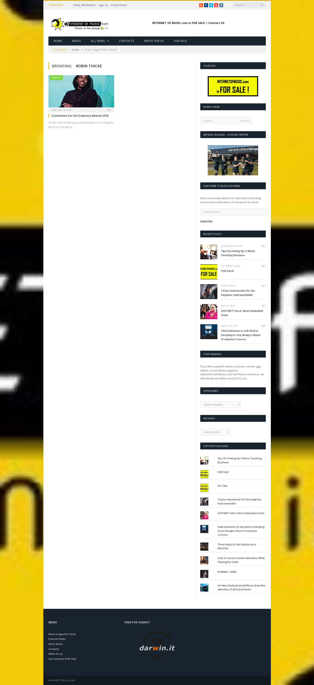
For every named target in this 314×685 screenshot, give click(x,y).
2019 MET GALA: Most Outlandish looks (242, 313)
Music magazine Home (62, 634)
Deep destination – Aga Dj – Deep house (100, 5)
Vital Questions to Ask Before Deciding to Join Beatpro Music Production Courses (241, 335)
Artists (56, 77)
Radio (76, 41)
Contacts (126, 41)
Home (57, 41)
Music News (55, 644)
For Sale (180, 41)
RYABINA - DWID (227, 572)
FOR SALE (227, 271)
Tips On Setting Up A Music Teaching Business (238, 253)
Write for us (55, 654)
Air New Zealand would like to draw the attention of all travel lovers (241, 587)
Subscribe (206, 221)
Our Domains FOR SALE (62, 659)
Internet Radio (57, 639)
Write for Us (154, 41)
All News (98, 41)
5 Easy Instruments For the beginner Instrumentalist (238, 293)
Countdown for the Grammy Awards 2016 (80, 115)
